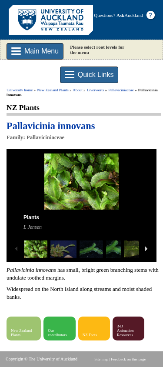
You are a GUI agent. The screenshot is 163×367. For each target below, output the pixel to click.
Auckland (129, 15)
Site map (101, 359)
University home (20, 90)
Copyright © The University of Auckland (41, 359)
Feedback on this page (128, 359)
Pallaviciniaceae (120, 90)
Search (143, 69)
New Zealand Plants (52, 90)
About (78, 90)
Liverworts (95, 90)
